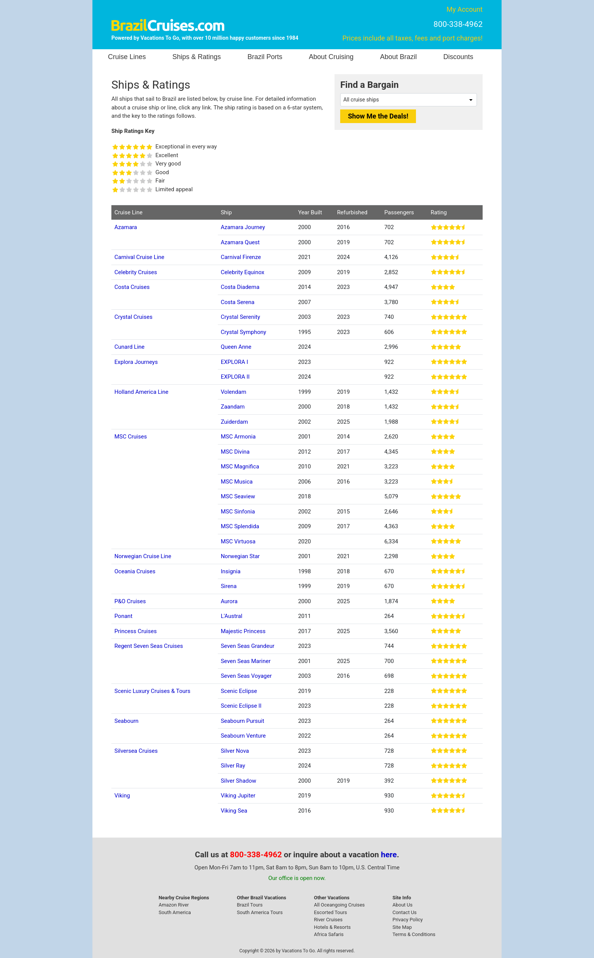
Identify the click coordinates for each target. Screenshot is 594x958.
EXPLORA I (234, 362)
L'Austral (231, 616)
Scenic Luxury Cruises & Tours (152, 691)
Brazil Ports (264, 57)
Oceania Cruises (134, 571)
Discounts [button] (458, 57)
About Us (402, 905)
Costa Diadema (240, 287)
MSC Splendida (240, 526)
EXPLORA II (235, 376)
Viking (122, 795)
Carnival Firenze (241, 257)
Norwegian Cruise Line (142, 556)
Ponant (123, 616)
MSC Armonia (238, 436)
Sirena (229, 586)
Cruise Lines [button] (127, 57)
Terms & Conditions (413, 934)
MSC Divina (235, 451)
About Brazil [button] (398, 57)
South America (175, 912)
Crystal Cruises (133, 317)
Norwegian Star (240, 556)
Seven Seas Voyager (246, 675)
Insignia (231, 571)
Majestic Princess (243, 631)
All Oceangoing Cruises (339, 905)
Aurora (229, 601)
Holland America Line (141, 392)
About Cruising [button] (331, 57)
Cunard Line (129, 346)
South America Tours (260, 912)
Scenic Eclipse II (241, 705)
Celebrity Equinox (242, 272)
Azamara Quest (240, 242)
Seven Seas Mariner (246, 661)
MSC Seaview (238, 496)
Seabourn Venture (243, 735)
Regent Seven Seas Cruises (148, 646)
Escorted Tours (330, 912)
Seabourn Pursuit (242, 721)
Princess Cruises (135, 631)
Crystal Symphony (243, 332)
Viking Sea (234, 810)
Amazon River (174, 905)
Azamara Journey (243, 227)
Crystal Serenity (240, 317)
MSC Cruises (130, 436)
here (389, 854)
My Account (465, 9)
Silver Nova (235, 750)
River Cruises (328, 919)
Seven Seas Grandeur (248, 646)
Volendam (233, 392)
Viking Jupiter (238, 795)
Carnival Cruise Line (139, 257)
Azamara (125, 227)
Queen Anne (236, 346)
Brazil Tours (250, 905)
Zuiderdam (234, 421)
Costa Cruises (132, 287)
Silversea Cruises (136, 750)
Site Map (402, 927)
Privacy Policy (407, 919)
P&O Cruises (130, 601)
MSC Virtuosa (238, 541)
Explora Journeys (136, 362)
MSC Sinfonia (238, 511)
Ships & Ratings (196, 57)
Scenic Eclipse (239, 691)
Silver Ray (233, 765)
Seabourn (126, 721)
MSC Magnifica (240, 466)
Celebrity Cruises (135, 272)
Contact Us (404, 912)
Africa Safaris (329, 934)
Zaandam (233, 406)
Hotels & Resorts (332, 927)
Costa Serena (238, 302)
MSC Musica (237, 481)
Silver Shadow (238, 780)
